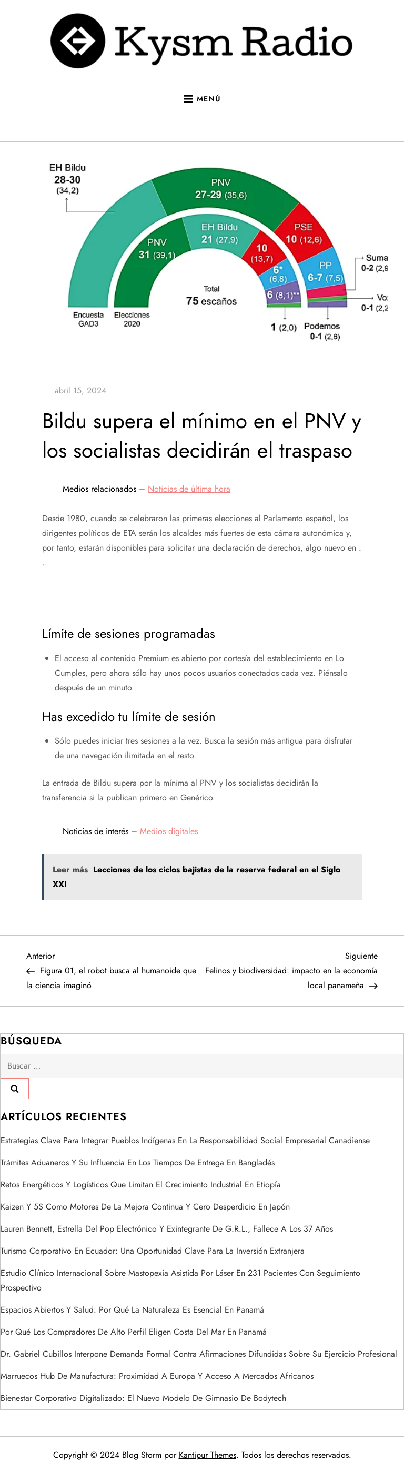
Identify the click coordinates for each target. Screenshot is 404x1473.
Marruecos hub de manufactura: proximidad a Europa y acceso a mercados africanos (157, 1376)
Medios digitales (169, 831)
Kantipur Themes (207, 1455)
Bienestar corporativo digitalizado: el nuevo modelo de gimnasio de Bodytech (143, 1398)
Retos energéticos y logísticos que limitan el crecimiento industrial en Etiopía (141, 1185)
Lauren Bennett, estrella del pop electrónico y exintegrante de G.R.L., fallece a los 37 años (167, 1229)
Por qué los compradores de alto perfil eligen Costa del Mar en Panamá (134, 1332)
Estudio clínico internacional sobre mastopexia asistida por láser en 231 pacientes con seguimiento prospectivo (180, 1280)
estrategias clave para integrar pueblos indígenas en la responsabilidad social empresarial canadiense (185, 1140)
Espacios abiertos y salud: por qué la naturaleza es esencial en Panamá (132, 1310)
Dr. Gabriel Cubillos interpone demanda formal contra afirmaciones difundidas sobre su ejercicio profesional (199, 1354)
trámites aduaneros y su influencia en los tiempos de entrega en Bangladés (138, 1162)
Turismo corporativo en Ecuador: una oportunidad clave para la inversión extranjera (153, 1251)
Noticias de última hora (189, 489)
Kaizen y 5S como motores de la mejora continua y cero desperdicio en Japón (145, 1207)
